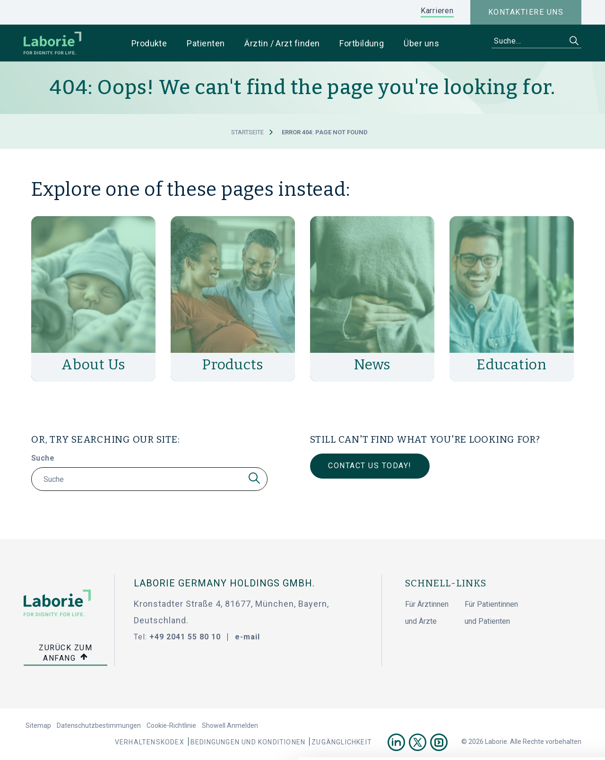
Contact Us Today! (370, 465)
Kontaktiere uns (526, 12)
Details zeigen (508, 741)
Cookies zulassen (526, 637)
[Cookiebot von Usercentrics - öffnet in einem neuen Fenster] (61, 741)
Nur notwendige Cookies (526, 668)
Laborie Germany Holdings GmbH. (224, 583)
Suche (42, 458)
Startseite (247, 132)
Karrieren (437, 10)
